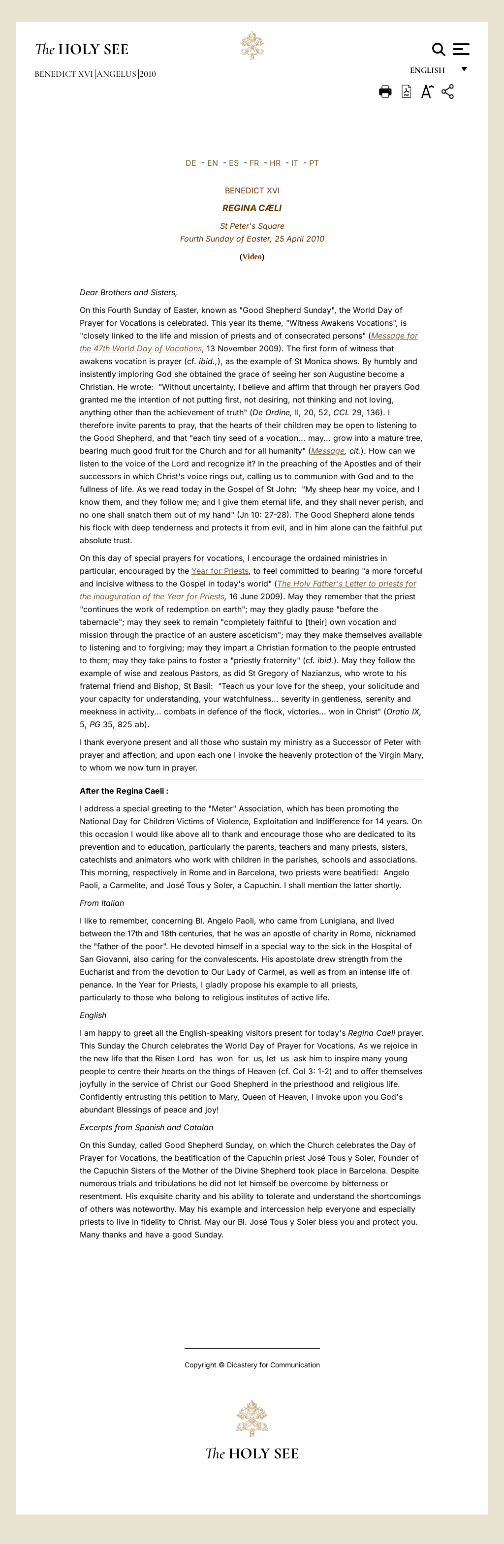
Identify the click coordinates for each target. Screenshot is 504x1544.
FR (254, 163)
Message (328, 451)
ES (234, 163)
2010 (148, 73)
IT (294, 163)
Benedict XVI (64, 73)
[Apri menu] (460, 49)
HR (275, 163)
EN (212, 163)
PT (314, 163)
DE (191, 163)
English (432, 72)
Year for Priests (220, 571)
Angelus (117, 73)
